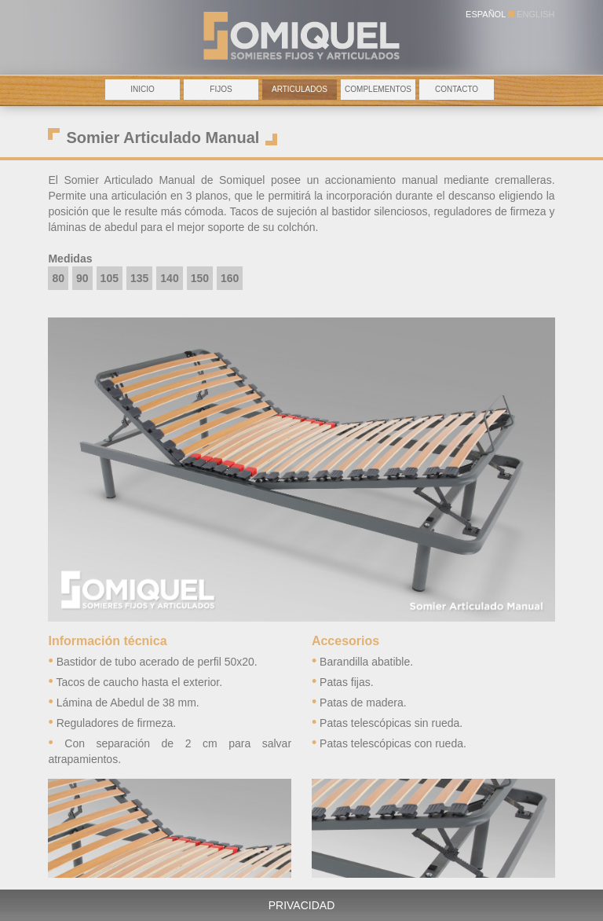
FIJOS (221, 89)
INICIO (142, 89)
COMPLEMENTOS (378, 89)
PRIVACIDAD (302, 905)
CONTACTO (456, 89)
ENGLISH (535, 14)
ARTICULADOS (299, 89)
